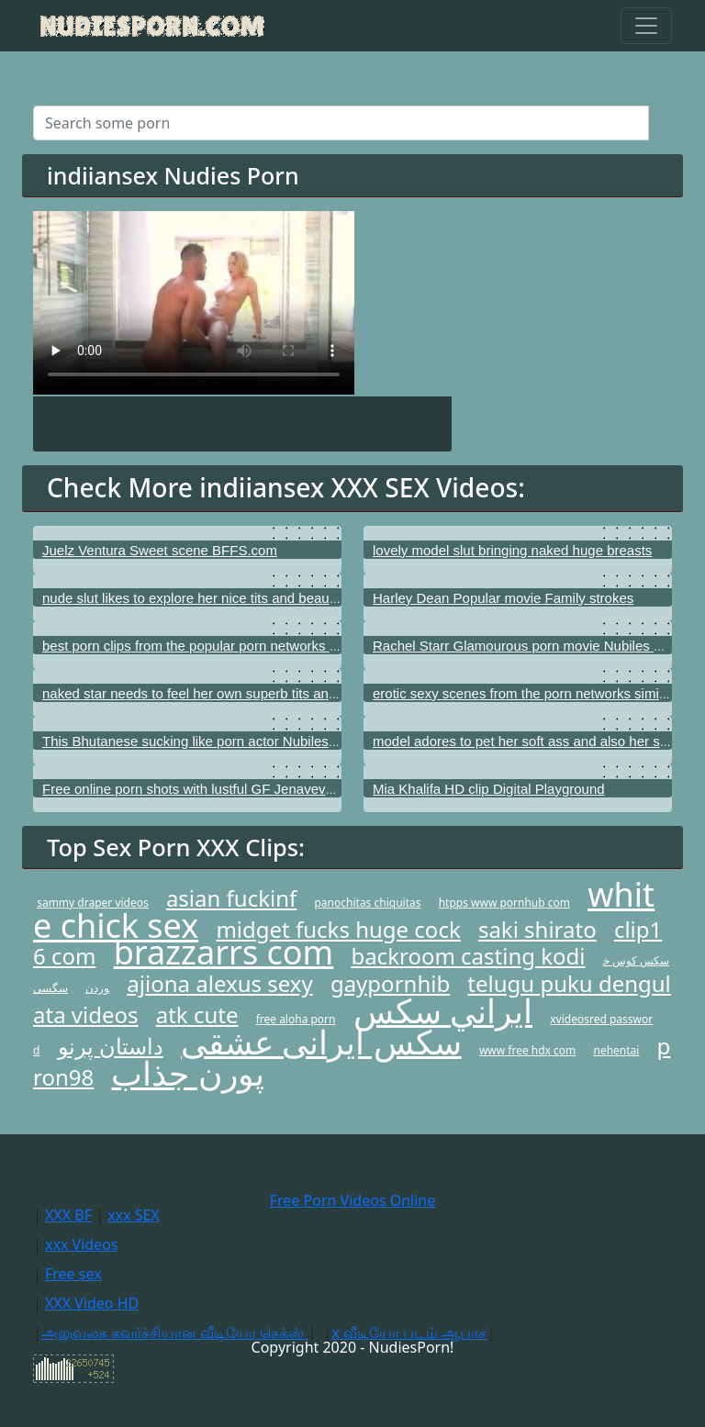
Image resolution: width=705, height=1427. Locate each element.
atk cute (197, 1014)
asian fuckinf (231, 898)
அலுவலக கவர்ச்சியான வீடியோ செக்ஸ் (174, 1332)
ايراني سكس (442, 1010)
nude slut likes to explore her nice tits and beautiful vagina (218, 598)
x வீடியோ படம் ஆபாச (409, 1332)
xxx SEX (133, 1215)
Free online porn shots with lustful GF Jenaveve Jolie (203, 789)
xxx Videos (81, 1244)
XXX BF (68, 1215)
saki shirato (537, 929)
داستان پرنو (110, 1046)
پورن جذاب (187, 1073)
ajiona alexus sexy (219, 983)
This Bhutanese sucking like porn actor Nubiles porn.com (216, 741)
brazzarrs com (224, 952)
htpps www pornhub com (504, 902)
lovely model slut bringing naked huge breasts (512, 550)
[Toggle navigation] (646, 25)
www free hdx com (527, 1050)
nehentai (616, 1050)
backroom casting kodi (468, 956)
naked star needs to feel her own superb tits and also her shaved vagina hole (276, 693)
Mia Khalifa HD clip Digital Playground (489, 789)
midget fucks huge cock (338, 929)
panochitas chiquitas (367, 902)
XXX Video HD (92, 1303)
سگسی (50, 988)
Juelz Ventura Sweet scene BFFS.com (159, 550)
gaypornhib (390, 983)
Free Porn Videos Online (352, 1200)
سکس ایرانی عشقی (321, 1042)
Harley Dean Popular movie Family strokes (503, 598)
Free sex (73, 1274)
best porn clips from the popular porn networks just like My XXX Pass (253, 645)
